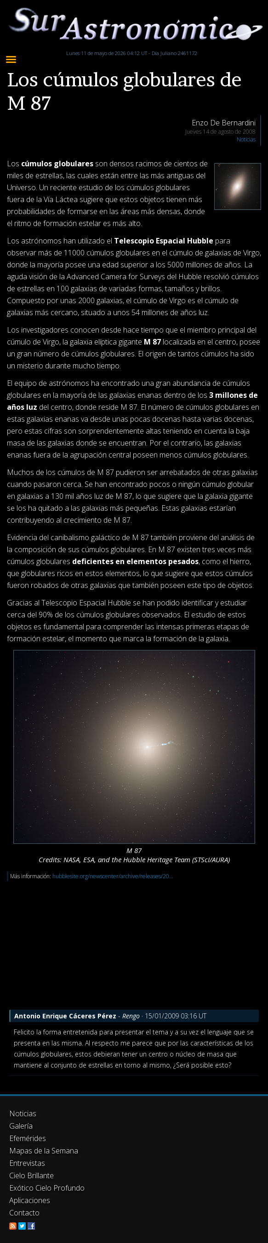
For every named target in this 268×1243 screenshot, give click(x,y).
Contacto (24, 1213)
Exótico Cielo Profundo (47, 1188)
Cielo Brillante (31, 1175)
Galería (21, 1126)
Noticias (246, 139)
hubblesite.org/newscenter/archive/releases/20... (112, 876)
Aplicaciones (29, 1200)
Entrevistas (27, 1163)
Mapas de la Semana (43, 1151)
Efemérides (27, 1138)
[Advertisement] (134, 945)
